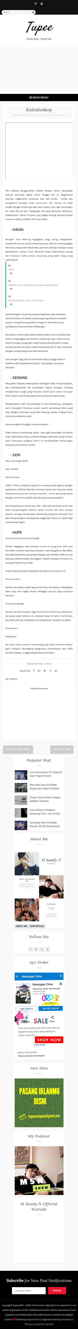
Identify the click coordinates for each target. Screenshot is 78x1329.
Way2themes (33, 1319)
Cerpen (49, 115)
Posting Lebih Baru (18, 749)
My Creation (59, 115)
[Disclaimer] (47, 1324)
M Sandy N (67, 1319)
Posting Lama (62, 749)
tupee (39, 27)
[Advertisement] (39, 70)
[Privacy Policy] (33, 1324)
